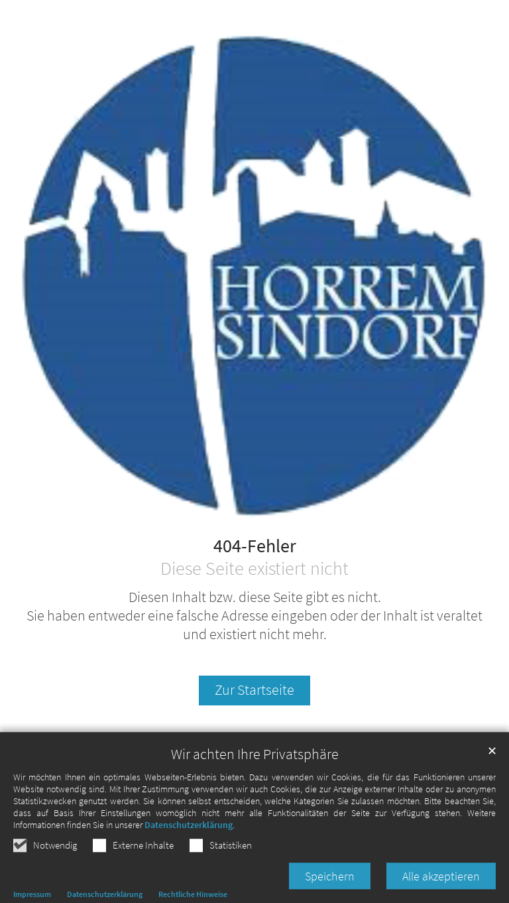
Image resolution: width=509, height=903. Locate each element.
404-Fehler (254, 546)
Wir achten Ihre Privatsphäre (255, 767)
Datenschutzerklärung (188, 837)
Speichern (330, 888)
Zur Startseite (254, 690)
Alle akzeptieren (441, 888)
